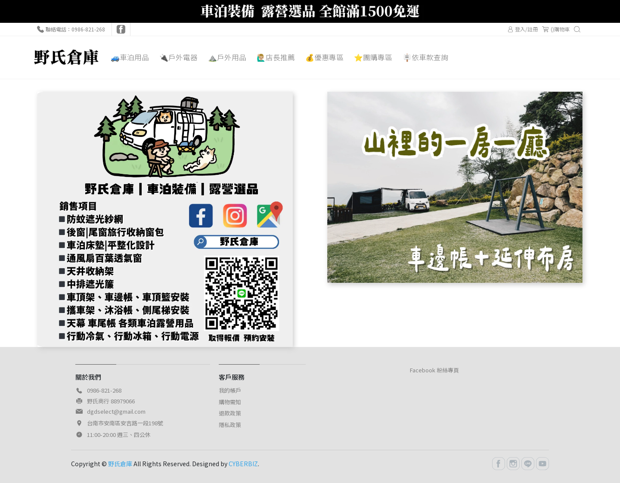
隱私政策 (230, 425)
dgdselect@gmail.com (116, 411)
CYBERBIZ (243, 463)
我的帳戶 (230, 390)
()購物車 (556, 29)
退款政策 (230, 413)
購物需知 (230, 402)
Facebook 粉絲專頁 (434, 370)
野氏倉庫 (120, 463)
